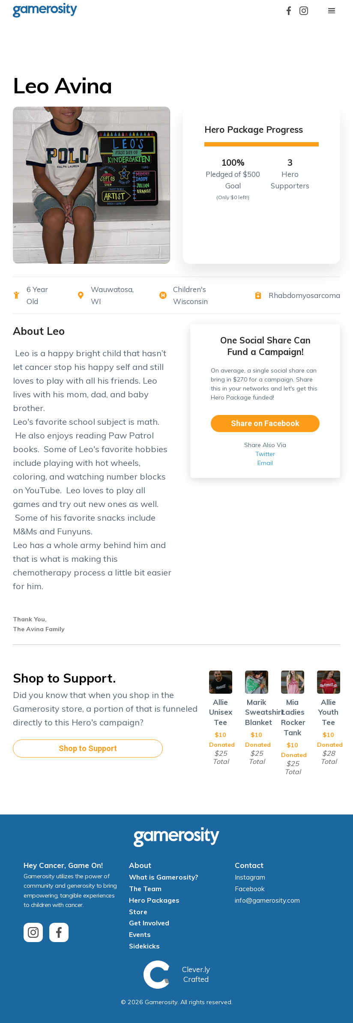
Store (138, 911)
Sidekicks (144, 946)
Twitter (265, 454)
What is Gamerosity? (163, 877)
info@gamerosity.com (267, 900)
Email (265, 463)
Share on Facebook (265, 423)
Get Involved (149, 923)
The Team (145, 888)
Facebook (250, 888)
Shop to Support (88, 748)
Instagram (250, 877)
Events (140, 934)
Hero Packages (154, 900)
